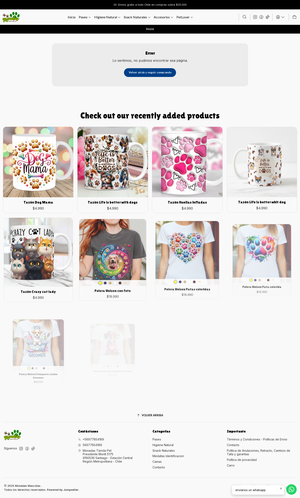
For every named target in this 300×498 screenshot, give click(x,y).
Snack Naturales (163, 450)
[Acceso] (280, 17)
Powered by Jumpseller (62, 489)
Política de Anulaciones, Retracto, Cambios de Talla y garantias (258, 452)
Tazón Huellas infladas (187, 189)
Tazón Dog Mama (38, 195)
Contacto (158, 467)
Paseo (156, 439)
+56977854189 (91, 439)
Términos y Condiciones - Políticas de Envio (257, 439)
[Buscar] (244, 17)
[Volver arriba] (150, 415)
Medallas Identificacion (168, 456)
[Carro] (294, 17)
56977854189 (90, 445)
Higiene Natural (163, 445)
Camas (157, 461)
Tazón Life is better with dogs (113, 192)
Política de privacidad (242, 460)
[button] (163, 17)
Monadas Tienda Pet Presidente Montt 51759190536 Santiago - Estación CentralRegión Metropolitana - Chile (105, 456)
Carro (231, 465)
